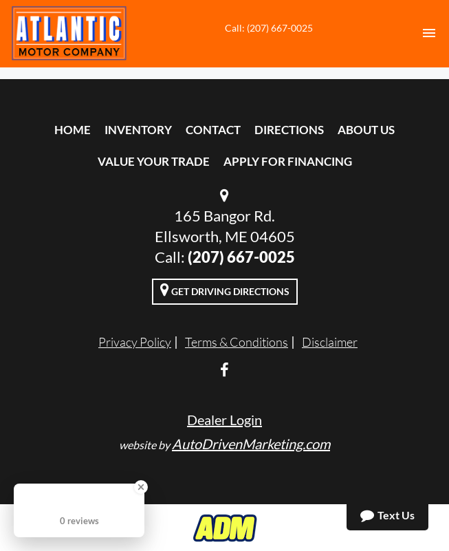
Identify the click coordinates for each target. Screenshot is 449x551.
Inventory (138, 129)
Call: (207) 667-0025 (269, 28)
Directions (289, 129)
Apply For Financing (287, 161)
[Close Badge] (141, 487)
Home (72, 129)
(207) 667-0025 (241, 257)
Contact (213, 129)
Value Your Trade (154, 161)
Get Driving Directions (224, 289)
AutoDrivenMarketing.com (251, 443)
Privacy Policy (134, 341)
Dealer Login (224, 419)
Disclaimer (330, 341)
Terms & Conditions (236, 341)
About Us (366, 129)
